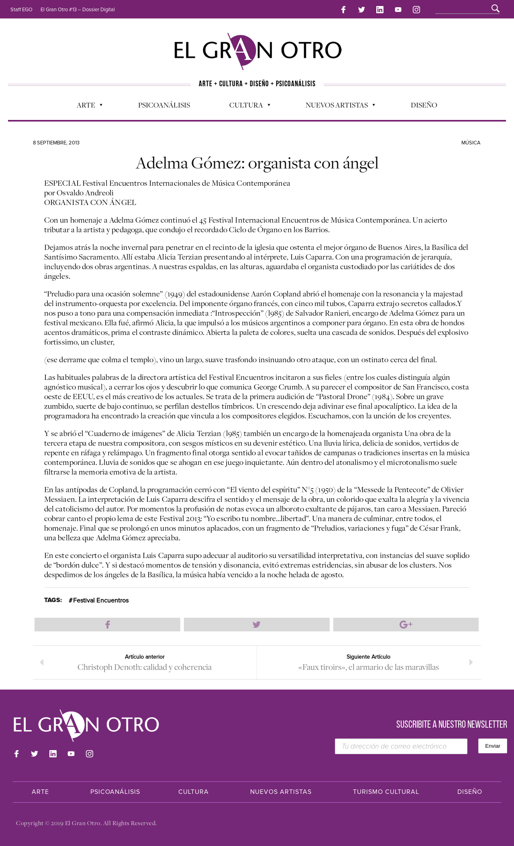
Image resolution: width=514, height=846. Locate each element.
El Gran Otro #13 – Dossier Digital (78, 9)
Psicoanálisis (164, 105)
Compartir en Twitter (257, 624)
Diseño (424, 105)
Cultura (245, 107)
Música (470, 143)
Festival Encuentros (101, 600)
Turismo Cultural (386, 792)
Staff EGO (21, 9)
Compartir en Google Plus (406, 624)
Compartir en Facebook (107, 624)
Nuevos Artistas (336, 107)
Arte (85, 107)
